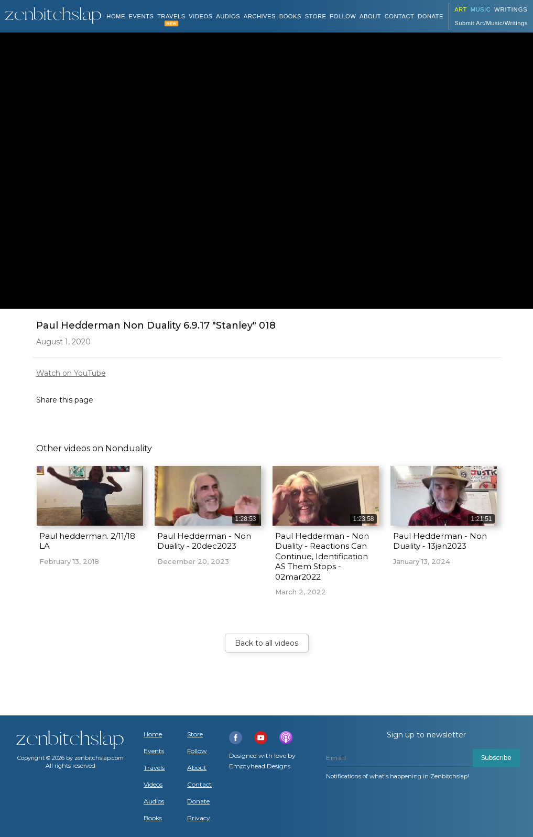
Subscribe (496, 758)
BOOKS (290, 16)
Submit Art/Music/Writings (491, 23)
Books (153, 818)
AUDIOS (228, 16)
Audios (154, 801)
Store (316, 16)
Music (481, 9)
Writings (511, 9)
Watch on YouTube (71, 373)
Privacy (198, 818)
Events (141, 16)
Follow (343, 16)
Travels (154, 768)
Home (115, 16)
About (370, 16)
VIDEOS (200, 16)
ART (460, 9)
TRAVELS (171, 16)
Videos (153, 784)
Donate (198, 801)
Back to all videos (266, 643)
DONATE (430, 16)
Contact (400, 16)
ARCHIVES (260, 16)
